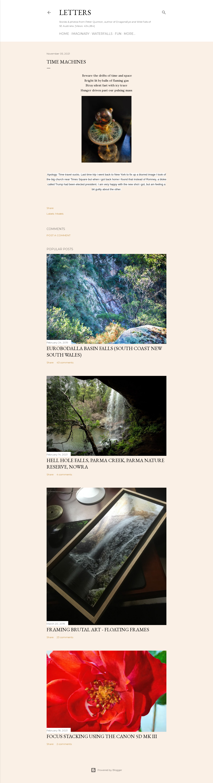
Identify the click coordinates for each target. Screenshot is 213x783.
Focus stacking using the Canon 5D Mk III (102, 736)
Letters (75, 12)
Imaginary (80, 34)
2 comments (64, 744)
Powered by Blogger (106, 770)
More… (129, 34)
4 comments (64, 474)
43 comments (65, 362)
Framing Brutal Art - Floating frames (98, 629)
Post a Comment (59, 235)
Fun (118, 34)
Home (64, 34)
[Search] (163, 11)
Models (59, 213)
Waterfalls (102, 34)
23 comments (65, 637)
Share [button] (50, 208)
